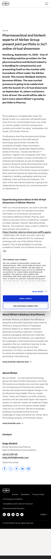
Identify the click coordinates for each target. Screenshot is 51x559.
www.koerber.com (11, 423)
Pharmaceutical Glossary (13, 508)
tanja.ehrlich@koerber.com (15, 457)
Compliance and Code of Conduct (18, 504)
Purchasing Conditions (13, 499)
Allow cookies (25, 298)
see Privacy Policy (36, 285)
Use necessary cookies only (25, 306)
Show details (38, 291)
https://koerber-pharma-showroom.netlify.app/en (26, 232)
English (43, 514)
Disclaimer (25, 494)
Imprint (15, 494)
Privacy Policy (38, 494)
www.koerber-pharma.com (15, 362)
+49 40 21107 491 (10, 454)
